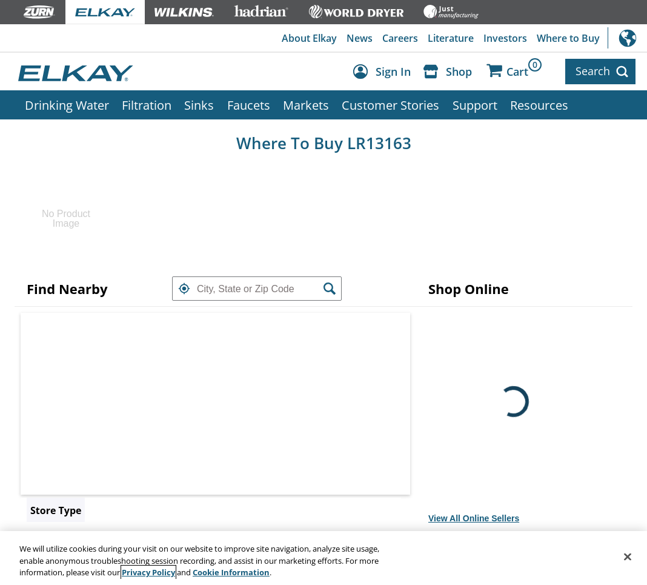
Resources (539, 104)
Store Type (55, 510)
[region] (323, 558)
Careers (400, 38)
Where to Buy (568, 38)
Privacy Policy (148, 572)
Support (475, 104)
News (360, 38)
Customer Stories (390, 104)
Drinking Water (67, 104)
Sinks (199, 104)
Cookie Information (231, 572)
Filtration (146, 104)
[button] (184, 288)
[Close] (627, 556)
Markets (306, 104)
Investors (505, 38)
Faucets (248, 104)
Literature (451, 38)
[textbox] (257, 288)
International (627, 38)
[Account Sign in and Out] (385, 72)
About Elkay (309, 38)
